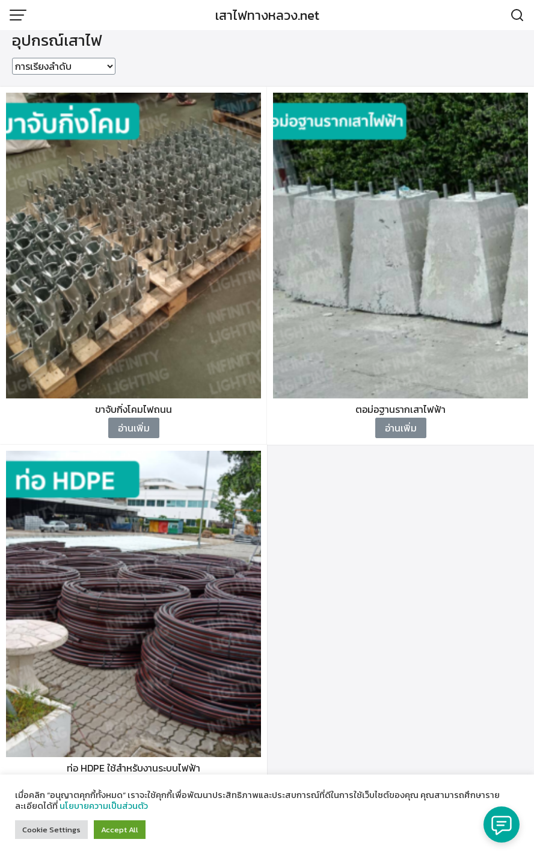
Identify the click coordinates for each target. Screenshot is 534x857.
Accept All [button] (119, 829)
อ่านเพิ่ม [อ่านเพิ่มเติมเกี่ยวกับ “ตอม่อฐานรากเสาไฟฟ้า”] (401, 428)
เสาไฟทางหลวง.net (267, 15)
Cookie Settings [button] (51, 829)
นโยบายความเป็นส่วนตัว (104, 805)
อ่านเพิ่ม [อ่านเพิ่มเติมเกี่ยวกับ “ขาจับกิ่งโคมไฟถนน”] (134, 428)
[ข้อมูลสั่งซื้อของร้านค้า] (63, 66)
